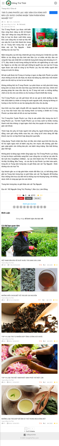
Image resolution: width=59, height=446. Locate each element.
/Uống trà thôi (29, 435)
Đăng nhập (20, 219)
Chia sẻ (13, 9)
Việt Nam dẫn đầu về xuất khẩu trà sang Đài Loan (21, 260)
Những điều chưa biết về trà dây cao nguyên (19, 295)
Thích (20, 198)
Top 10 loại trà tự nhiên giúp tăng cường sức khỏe (21, 337)
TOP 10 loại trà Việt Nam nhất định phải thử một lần (22, 378)
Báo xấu (37, 198)
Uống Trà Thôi (19, 3)
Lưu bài (29, 198)
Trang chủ (5, 9)
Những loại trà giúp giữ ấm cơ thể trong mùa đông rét (23, 419)
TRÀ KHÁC (22, 24)
